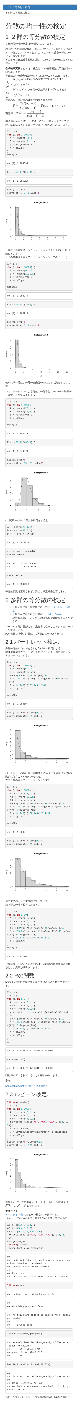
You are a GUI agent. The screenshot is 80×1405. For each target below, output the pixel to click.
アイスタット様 (14, 1214)
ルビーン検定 (54, 614)
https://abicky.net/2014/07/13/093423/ (26, 1086)
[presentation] (34, 49)
